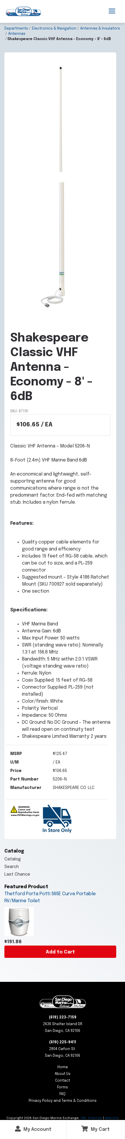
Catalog (12, 859)
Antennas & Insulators (100, 28)
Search (11, 867)
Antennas (16, 34)
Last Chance (17, 874)
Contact (62, 1081)
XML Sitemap (91, 1118)
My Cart (95, 1129)
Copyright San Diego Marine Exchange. (43, 1118)
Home (62, 1067)
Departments (16, 28)
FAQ (62, 1094)
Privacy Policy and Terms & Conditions (63, 1101)
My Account (33, 1129)
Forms (62, 1087)
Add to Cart (60, 952)
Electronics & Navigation (54, 28)
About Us (63, 1074)
